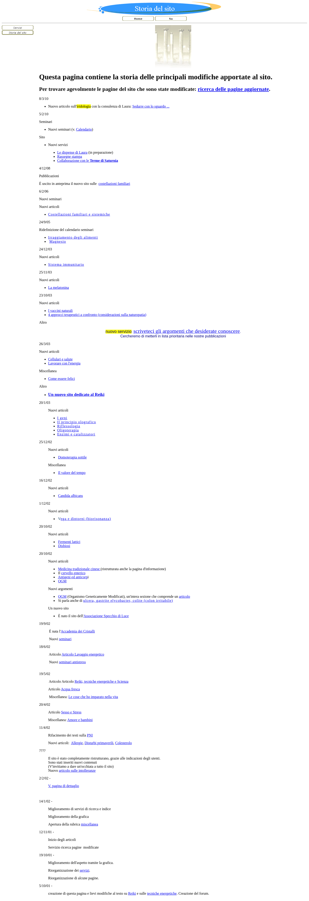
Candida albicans (70, 496)
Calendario (84, 129)
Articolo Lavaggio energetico (83, 654)
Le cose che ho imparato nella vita (93, 697)
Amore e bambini (80, 720)
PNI (90, 735)
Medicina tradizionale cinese (79, 569)
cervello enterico (73, 573)
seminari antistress (72, 662)
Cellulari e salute (60, 359)
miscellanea (89, 824)
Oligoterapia (68, 430)
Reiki (132, 893)
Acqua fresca (70, 689)
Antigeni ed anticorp (73, 577)
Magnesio (57, 241)
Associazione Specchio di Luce (106, 616)
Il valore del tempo (71, 473)
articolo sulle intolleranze (77, 770)
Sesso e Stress (71, 712)
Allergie (77, 743)
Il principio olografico (76, 422)
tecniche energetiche (162, 893)
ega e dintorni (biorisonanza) (86, 519)
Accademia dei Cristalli (78, 631)
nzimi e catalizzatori (77, 434)
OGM (62, 581)
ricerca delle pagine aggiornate (233, 89)
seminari (65, 639)
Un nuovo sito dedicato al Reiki (76, 394)
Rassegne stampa (69, 156)
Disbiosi (64, 546)
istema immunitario (67, 264)
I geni (62, 418)
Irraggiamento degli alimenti (73, 237)
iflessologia (70, 426)
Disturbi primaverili (99, 743)
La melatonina (58, 287)
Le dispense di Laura (72, 152)
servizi (84, 870)
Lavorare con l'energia (64, 363)
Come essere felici (61, 379)
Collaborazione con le (87, 160)
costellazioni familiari (114, 184)
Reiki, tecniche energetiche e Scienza (101, 681)
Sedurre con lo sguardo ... (151, 106)
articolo (184, 596)
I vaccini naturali (60, 311)
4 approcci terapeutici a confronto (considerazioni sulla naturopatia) (97, 315)
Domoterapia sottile (72, 457)
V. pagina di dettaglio (63, 786)
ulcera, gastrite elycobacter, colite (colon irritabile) (128, 600)
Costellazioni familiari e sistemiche (79, 214)
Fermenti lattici (69, 542)
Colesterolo (123, 743)
